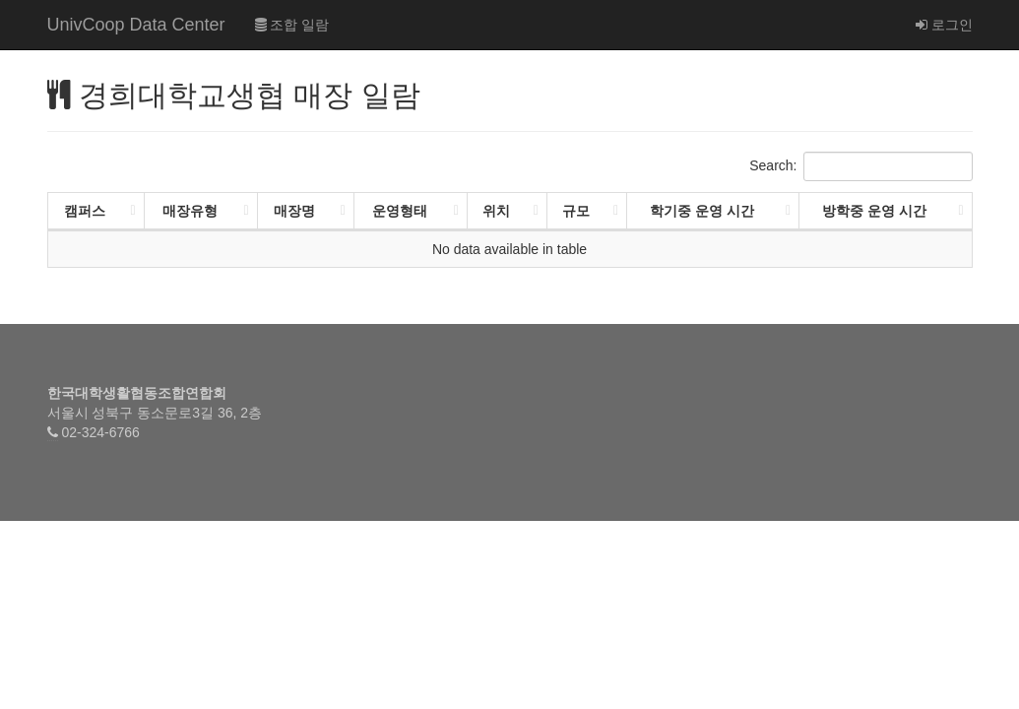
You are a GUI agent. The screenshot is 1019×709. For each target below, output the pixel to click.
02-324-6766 (100, 432)
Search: (860, 166)
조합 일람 (292, 24)
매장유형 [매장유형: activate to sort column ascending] (190, 211)
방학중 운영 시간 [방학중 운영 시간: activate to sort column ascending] (874, 211)
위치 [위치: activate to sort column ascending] (496, 211)
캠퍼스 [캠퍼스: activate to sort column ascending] (84, 211)
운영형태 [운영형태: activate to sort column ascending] (399, 211)
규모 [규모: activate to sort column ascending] (576, 211)
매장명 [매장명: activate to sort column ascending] (294, 211)
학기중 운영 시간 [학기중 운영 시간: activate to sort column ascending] (702, 211)
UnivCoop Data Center (136, 24)
